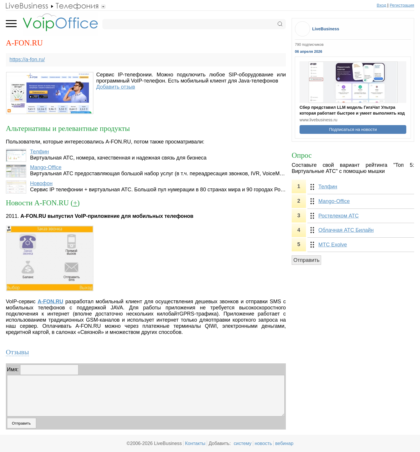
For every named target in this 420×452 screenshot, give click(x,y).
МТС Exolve (332, 245)
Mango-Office (46, 167)
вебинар (284, 443)
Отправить (306, 260)
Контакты (195, 443)
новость (263, 443)
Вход (381, 5)
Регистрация (402, 5)
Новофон (41, 183)
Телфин (39, 152)
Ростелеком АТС (338, 216)
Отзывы (17, 352)
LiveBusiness (325, 29)
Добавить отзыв (115, 87)
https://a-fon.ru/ (27, 59)
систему (242, 443)
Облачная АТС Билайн (346, 230)
